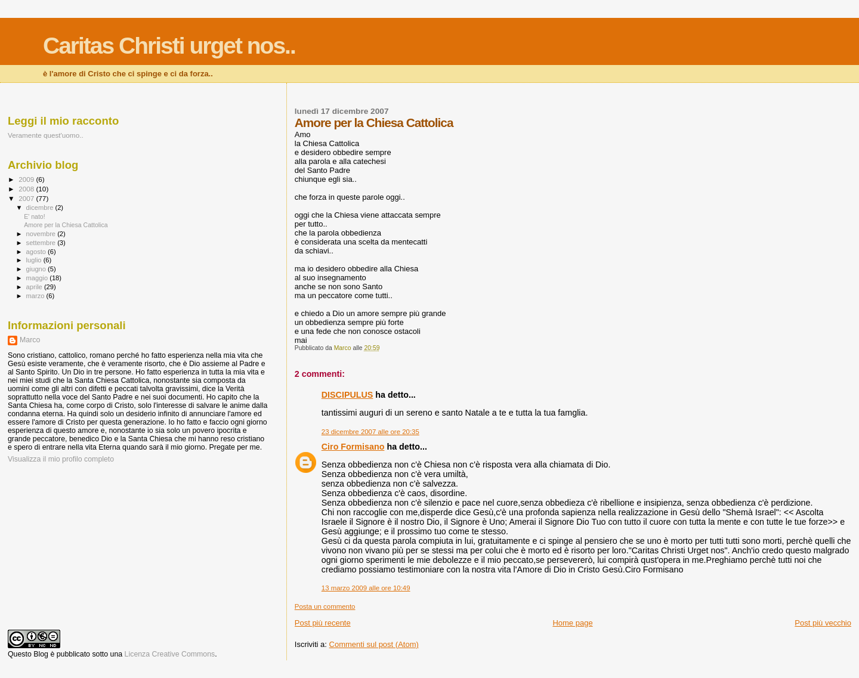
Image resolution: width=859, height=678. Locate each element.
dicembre (40, 207)
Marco (30, 340)
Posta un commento (325, 606)
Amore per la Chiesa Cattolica (66, 224)
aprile (35, 286)
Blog (40, 654)
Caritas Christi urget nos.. (169, 45)
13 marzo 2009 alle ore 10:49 (366, 588)
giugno (37, 269)
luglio (35, 260)
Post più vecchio (823, 622)
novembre (42, 233)
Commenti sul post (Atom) (374, 644)
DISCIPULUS (347, 395)
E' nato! (34, 216)
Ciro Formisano (353, 446)
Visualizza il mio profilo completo (61, 459)
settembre (42, 242)
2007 (27, 198)
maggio (38, 277)
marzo (36, 295)
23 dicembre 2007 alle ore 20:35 (370, 431)
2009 (27, 179)
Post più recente (323, 622)
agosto (37, 251)
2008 (27, 189)
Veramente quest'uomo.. (46, 135)
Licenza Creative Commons (170, 654)
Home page (572, 622)
